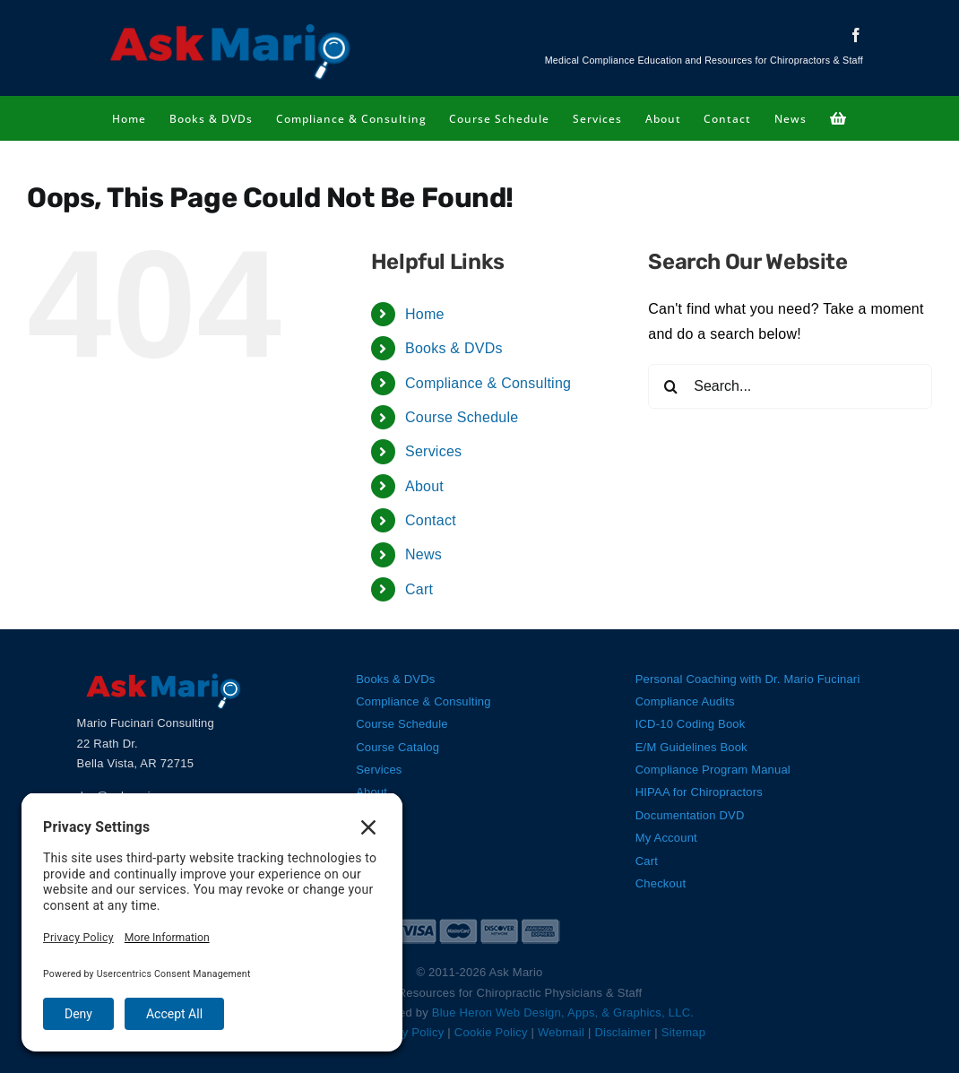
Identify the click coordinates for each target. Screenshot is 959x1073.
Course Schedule (461, 417)
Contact (430, 520)
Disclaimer (622, 1032)
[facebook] (856, 35)
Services (433, 451)
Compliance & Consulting (488, 383)
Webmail (561, 1032)
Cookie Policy (491, 1032)
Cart (419, 589)
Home (425, 314)
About (424, 486)
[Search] (670, 386)
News (423, 554)
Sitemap (683, 1032)
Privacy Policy (406, 1032)
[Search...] (790, 386)
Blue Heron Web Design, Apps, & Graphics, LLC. (563, 1012)
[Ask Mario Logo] (230, 24)
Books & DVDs (454, 348)
